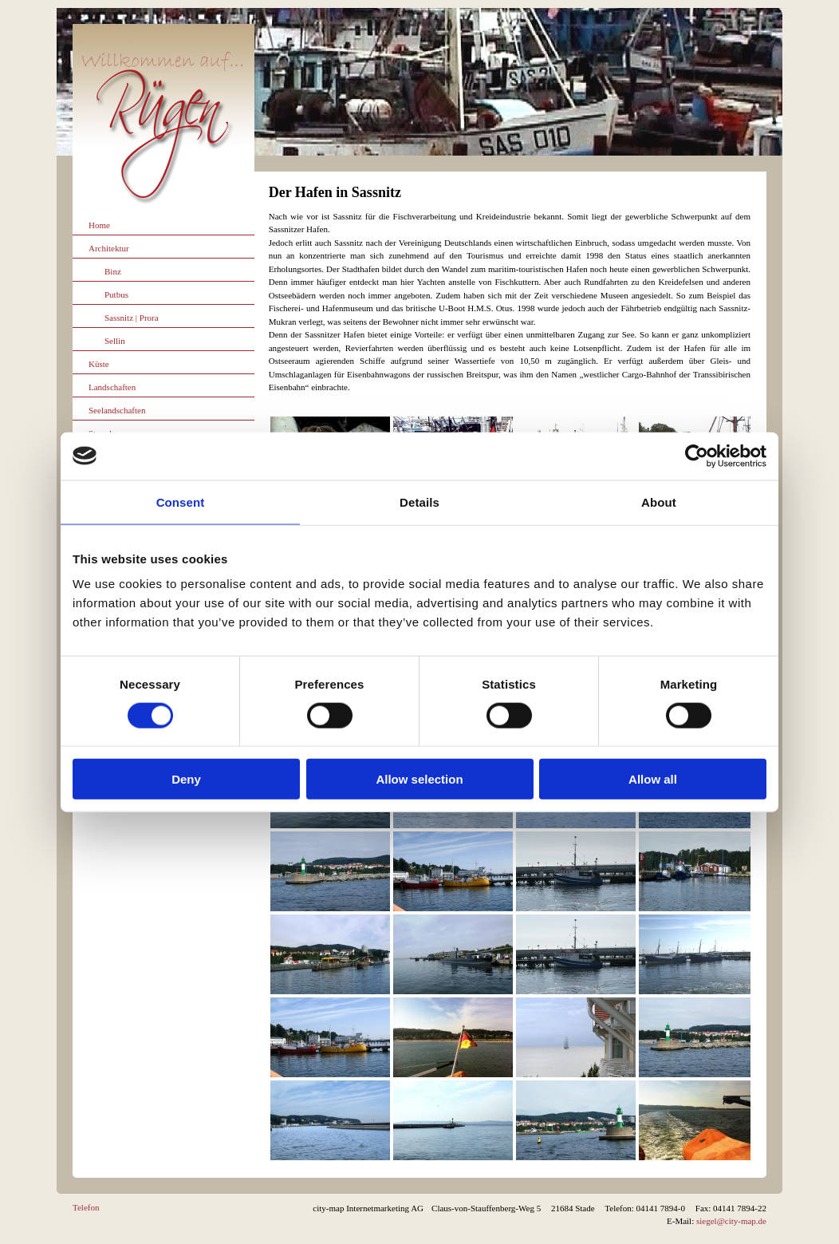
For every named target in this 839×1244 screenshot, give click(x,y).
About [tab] (658, 501)
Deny (186, 779)
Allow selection (419, 779)
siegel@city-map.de (731, 1221)
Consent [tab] (180, 501)
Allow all (652, 779)
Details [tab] (419, 501)
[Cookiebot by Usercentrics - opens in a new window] (696, 456)
